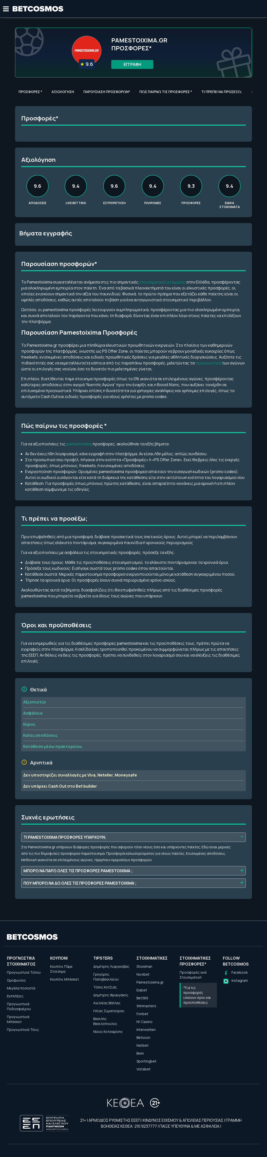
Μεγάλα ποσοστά (21, 988)
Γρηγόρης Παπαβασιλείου (106, 977)
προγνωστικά (208, 363)
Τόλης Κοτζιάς (105, 987)
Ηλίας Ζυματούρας (108, 1010)
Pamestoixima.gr (150, 982)
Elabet (141, 990)
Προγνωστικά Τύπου (24, 972)
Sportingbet (146, 1061)
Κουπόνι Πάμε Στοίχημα (61, 969)
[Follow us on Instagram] (235, 981)
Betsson (143, 1037)
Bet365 (142, 998)
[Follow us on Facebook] (235, 973)
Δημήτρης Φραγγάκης (110, 995)
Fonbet (142, 1013)
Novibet (143, 974)
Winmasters (146, 1006)
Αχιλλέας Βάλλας (106, 1003)
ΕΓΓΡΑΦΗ (132, 64)
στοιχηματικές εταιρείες (162, 282)
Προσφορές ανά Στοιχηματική (193, 975)
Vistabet (143, 1069)
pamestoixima (79, 444)
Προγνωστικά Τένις (23, 1029)
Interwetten (146, 1029)
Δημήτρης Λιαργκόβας (111, 966)
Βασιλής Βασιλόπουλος (105, 1021)
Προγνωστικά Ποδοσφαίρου (19, 1006)
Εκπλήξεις (15, 996)
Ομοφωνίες (16, 980)
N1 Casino (144, 1021)
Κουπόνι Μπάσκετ (64, 979)
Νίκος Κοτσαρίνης (108, 1031)
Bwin (140, 1053)
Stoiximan (144, 966)
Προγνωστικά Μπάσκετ (18, 1019)
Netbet (142, 1045)
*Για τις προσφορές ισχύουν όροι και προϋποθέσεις (197, 995)
